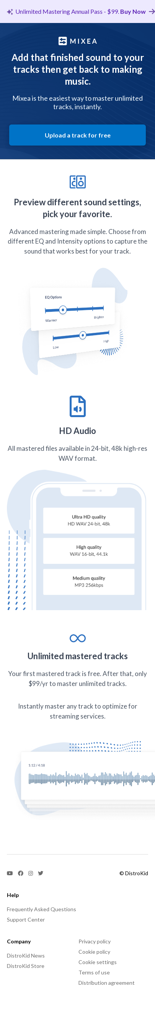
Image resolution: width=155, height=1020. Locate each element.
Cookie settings (97, 962)
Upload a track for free (78, 135)
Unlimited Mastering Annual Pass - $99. (81, 11)
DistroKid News (26, 955)
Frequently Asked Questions (41, 909)
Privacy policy (94, 941)
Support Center (26, 919)
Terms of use (94, 972)
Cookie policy (94, 951)
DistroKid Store (25, 966)
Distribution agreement (106, 982)
